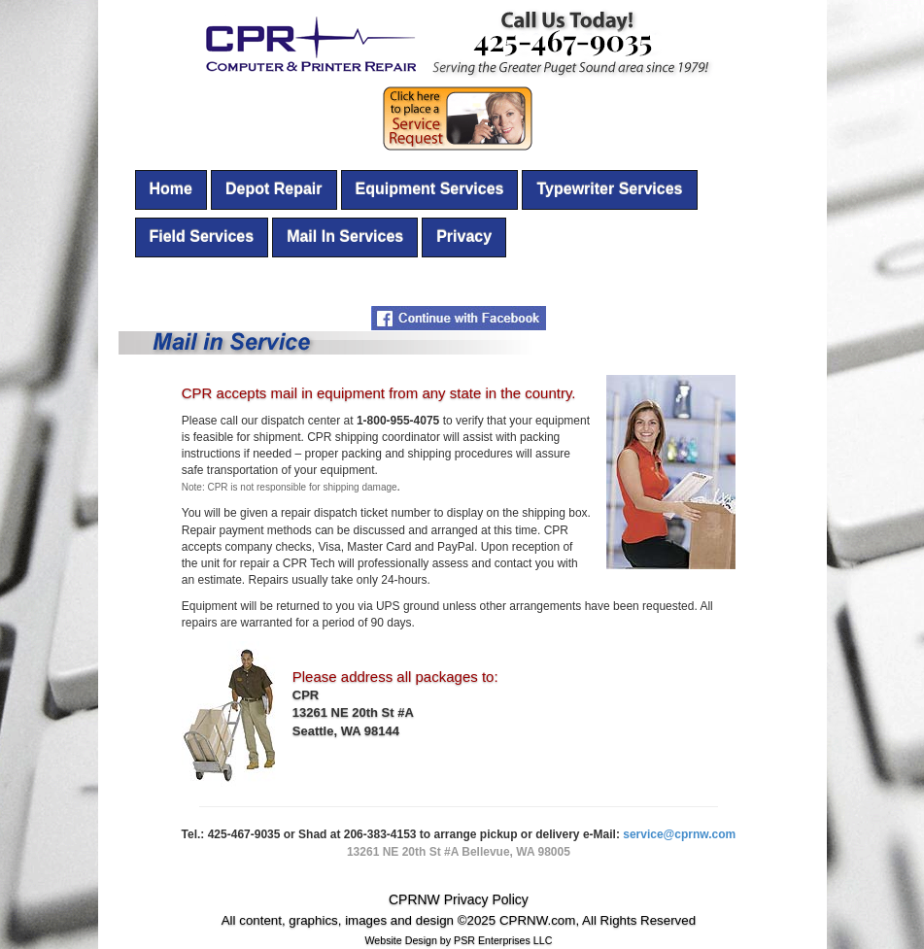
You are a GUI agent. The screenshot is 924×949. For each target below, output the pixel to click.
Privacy (464, 236)
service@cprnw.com (679, 834)
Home (171, 189)
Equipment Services (430, 189)
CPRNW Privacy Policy (459, 899)
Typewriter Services (609, 189)
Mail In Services (345, 236)
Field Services (202, 236)
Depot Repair (274, 189)
